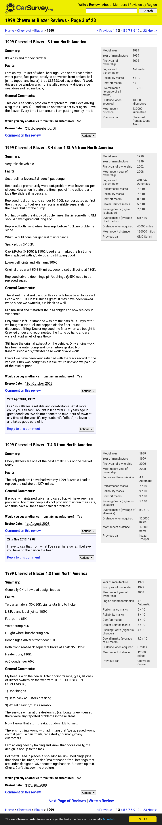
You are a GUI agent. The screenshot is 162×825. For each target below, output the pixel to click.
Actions (89, 135)
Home (9, 30)
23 (145, 30)
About (106, 5)
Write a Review (89, 5)
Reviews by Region (143, 5)
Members (120, 5)
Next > (152, 30)
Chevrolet (24, 30)
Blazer (38, 30)
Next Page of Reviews (67, 801)
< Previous (104, 30)
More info (112, 819)
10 (138, 30)
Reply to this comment (23, 429)
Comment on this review (23, 135)
